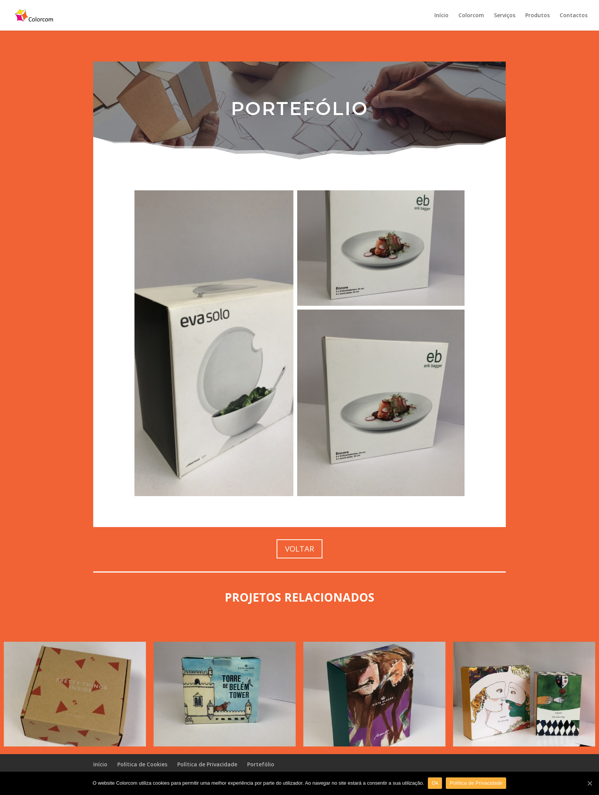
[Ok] (589, 783)
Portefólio (260, 764)
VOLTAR (299, 549)
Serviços (504, 16)
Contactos (574, 16)
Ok (435, 783)
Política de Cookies (142, 764)
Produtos (537, 16)
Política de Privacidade (207, 764)
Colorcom (471, 16)
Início (441, 16)
